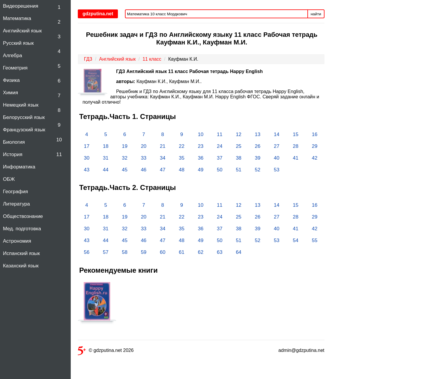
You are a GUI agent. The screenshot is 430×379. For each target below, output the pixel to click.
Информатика (19, 167)
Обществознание (23, 216)
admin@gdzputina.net (301, 350)
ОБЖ (9, 179)
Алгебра (12, 55)
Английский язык (22, 31)
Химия (10, 92)
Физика (11, 80)
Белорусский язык (24, 117)
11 (59, 154)
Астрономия (17, 241)
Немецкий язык (20, 105)
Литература (16, 204)
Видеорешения (20, 6)
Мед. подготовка (22, 228)
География (15, 191)
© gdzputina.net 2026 (106, 351)
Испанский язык (21, 253)
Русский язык (18, 43)
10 (59, 140)
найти (316, 14)
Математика (17, 18)
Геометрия (15, 68)
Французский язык (24, 130)
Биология (14, 142)
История (12, 154)
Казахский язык (21, 266)
